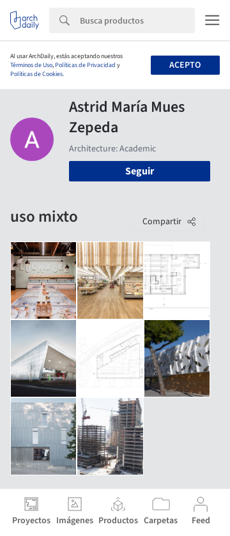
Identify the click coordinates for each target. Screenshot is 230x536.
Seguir (139, 171)
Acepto (185, 65)
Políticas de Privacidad (85, 65)
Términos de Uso (31, 65)
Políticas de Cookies (36, 74)
